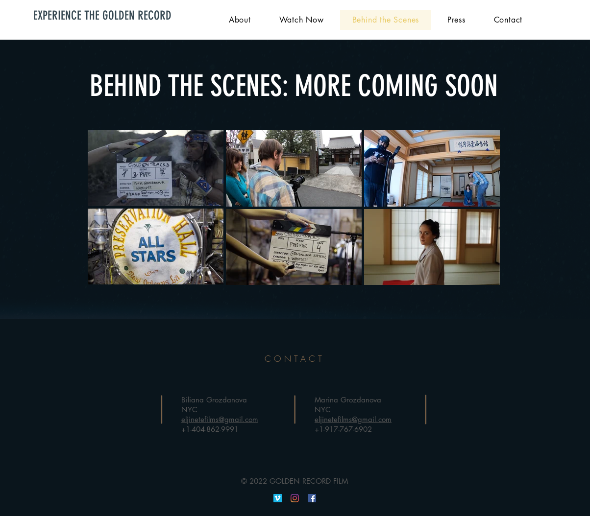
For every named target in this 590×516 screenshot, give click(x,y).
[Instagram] (295, 498)
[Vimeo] (277, 498)
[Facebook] (312, 498)
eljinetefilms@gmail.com (219, 419)
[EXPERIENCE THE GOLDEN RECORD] (107, 15)
